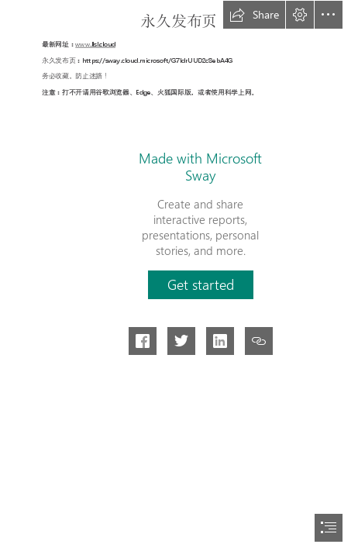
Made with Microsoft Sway (200, 166)
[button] (254, 15)
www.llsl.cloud (96, 44)
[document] (179, 279)
